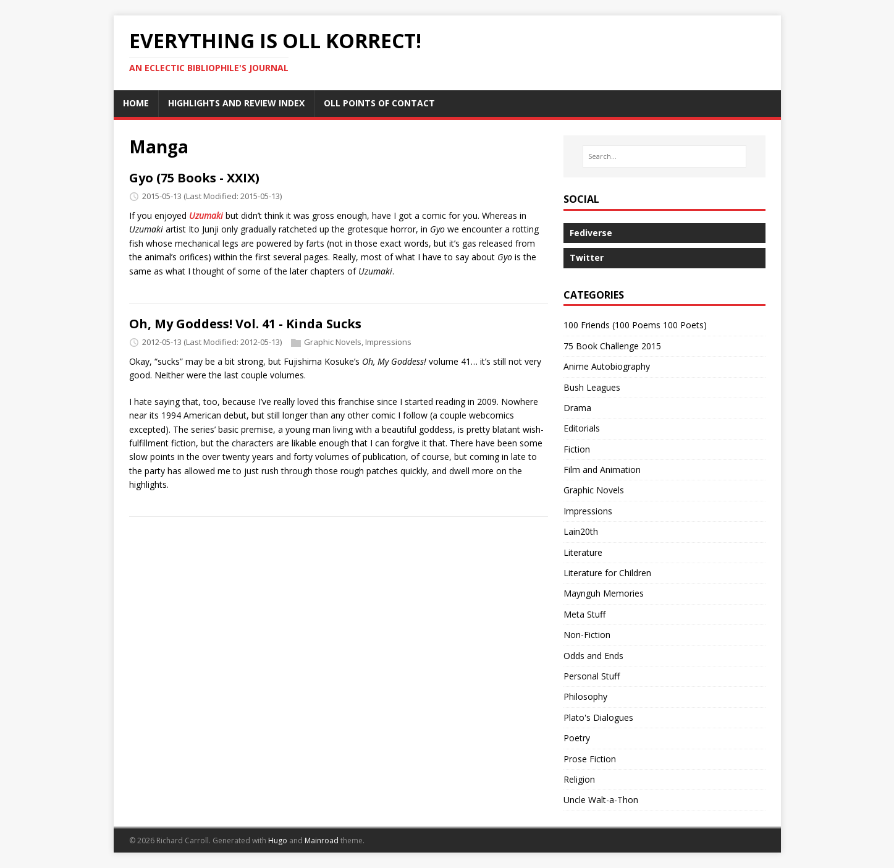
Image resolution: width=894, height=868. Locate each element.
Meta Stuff (584, 614)
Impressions (388, 341)
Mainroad (322, 840)
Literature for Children (607, 573)
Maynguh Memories (603, 593)
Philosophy (585, 696)
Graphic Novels (332, 341)
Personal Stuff (591, 676)
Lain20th (580, 531)
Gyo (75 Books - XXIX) (194, 177)
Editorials (581, 428)
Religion (579, 779)
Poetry (576, 738)
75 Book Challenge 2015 (612, 346)
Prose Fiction (589, 759)
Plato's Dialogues (598, 717)
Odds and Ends (593, 656)
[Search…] (664, 156)
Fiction (576, 449)
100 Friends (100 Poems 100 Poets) (635, 325)
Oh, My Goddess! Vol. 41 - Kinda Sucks (245, 323)
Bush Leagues (591, 387)
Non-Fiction (586, 634)
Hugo (277, 840)
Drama (577, 408)
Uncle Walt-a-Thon (600, 800)
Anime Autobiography (606, 366)
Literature (582, 552)
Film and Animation (602, 469)
